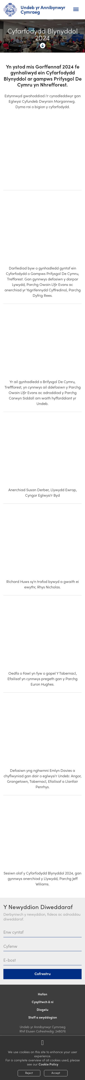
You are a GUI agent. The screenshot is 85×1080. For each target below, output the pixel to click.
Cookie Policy (48, 1064)
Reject (29, 1073)
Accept (55, 1073)
